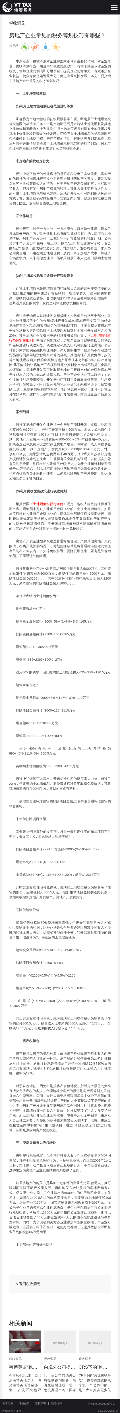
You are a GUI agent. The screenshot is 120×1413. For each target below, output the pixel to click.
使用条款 (24, 1403)
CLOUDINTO (110, 1410)
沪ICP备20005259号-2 (101, 1403)
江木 (18, 1411)
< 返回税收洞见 (28, 1284)
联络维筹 (56, 1403)
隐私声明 (40, 1403)
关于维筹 (7, 1403)
